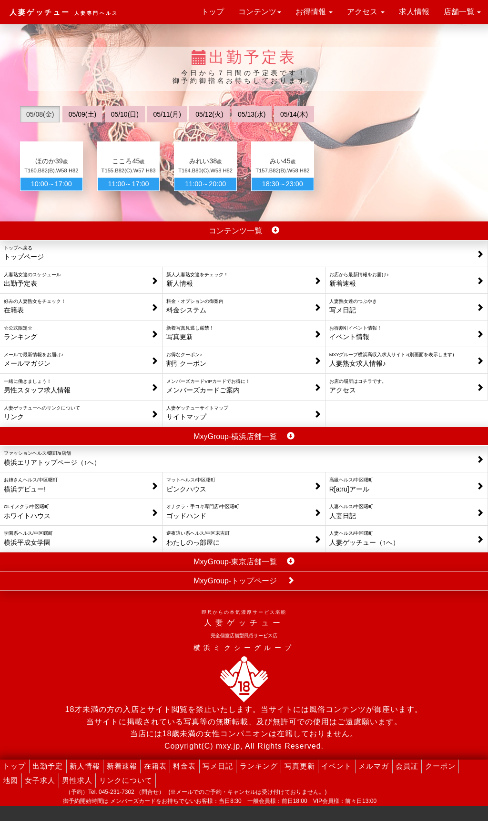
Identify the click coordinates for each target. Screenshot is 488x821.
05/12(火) (209, 114)
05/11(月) (167, 114)
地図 (10, 780)
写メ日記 (218, 766)
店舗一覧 (462, 12)
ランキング (259, 766)
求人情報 (414, 12)
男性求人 (77, 780)
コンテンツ (259, 12)
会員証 (407, 766)
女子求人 (40, 780)
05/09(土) (82, 114)
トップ (212, 12)
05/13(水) (251, 114)
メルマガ (373, 766)
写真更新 (300, 766)
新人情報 (85, 766)
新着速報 (122, 766)
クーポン (440, 766)
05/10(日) (125, 114)
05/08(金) (40, 114)
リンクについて (125, 780)
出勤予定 (47, 766)
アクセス (365, 12)
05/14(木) (294, 114)
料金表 (184, 766)
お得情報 (314, 12)
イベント (336, 766)
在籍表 (155, 766)
